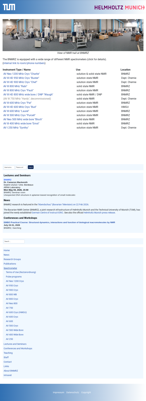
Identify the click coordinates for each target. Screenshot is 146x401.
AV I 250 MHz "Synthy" (16, 127)
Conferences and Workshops (18, 348)
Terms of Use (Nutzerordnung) (21, 272)
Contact (8, 362)
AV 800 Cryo (12, 299)
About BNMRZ (11, 370)
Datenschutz (72, 392)
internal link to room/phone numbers (24, 63)
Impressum (58, 392)
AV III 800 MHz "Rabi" (15, 86)
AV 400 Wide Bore (14, 334)
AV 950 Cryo (12, 285)
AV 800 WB (11, 294)
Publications (10, 263)
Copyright (86, 392)
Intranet (8, 375)
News (6, 255)
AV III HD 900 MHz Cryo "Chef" (20, 82)
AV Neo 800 (11, 303)
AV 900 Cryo (12, 290)
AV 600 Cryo (12, 316)
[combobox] (14, 241)
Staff (6, 357)
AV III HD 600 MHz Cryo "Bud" (19, 106)
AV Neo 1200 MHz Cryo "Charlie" (21, 73)
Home (7, 250)
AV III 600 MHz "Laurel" (16, 111)
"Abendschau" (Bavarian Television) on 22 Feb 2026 (63, 204)
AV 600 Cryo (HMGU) (16, 312)
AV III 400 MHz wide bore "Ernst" (21, 123)
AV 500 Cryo (12, 325)
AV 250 (9, 339)
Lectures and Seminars (15, 344)
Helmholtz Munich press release (99, 212)
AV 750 (9, 308)
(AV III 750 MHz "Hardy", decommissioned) (27, 98)
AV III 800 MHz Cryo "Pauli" (18, 90)
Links (6, 366)
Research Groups (12, 259)
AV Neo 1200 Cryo (15, 281)
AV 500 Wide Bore (14, 330)
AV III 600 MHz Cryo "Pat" (17, 102)
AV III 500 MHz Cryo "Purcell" (19, 115)
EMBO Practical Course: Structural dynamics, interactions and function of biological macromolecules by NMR (59, 222)
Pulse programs (14, 276)
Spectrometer (10, 268)
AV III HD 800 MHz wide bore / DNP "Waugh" (28, 94)
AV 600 (9, 321)
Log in (31, 167)
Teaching (8, 353)
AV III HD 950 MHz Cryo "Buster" (21, 77)
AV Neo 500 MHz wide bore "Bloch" (22, 119)
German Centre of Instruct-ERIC (47, 212)
